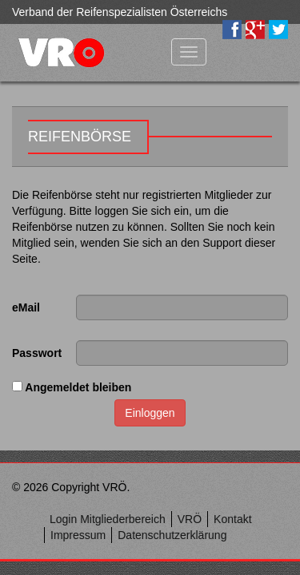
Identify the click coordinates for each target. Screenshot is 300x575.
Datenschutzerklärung (172, 535)
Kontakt (232, 519)
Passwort (37, 353)
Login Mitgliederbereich (108, 519)
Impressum (78, 535)
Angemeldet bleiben (71, 387)
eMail (26, 307)
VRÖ (190, 519)
